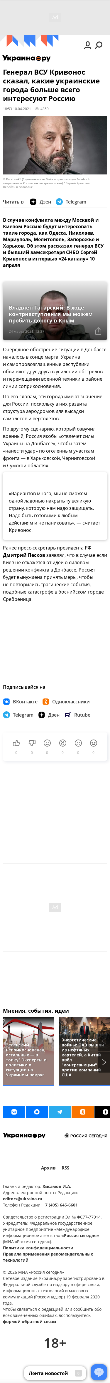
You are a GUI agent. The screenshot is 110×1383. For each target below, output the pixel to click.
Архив (48, 1168)
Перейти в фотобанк (18, 187)
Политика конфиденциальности (38, 1248)
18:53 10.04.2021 (17, 108)
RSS (65, 1168)
